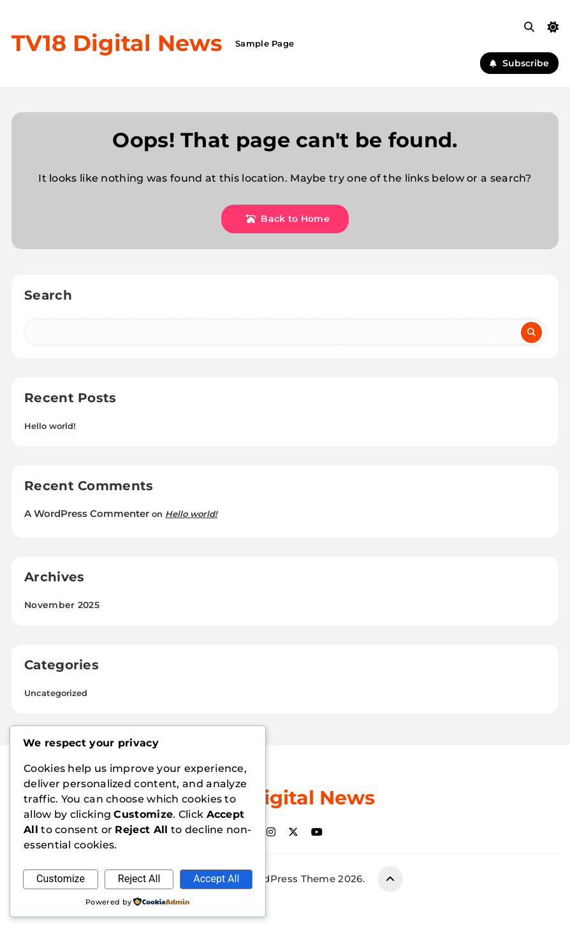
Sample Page (264, 43)
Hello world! (50, 426)
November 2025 (61, 605)
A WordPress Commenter (86, 513)
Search (48, 295)
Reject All (139, 879)
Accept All (216, 879)
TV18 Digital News (117, 43)
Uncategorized (55, 693)
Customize (60, 879)
